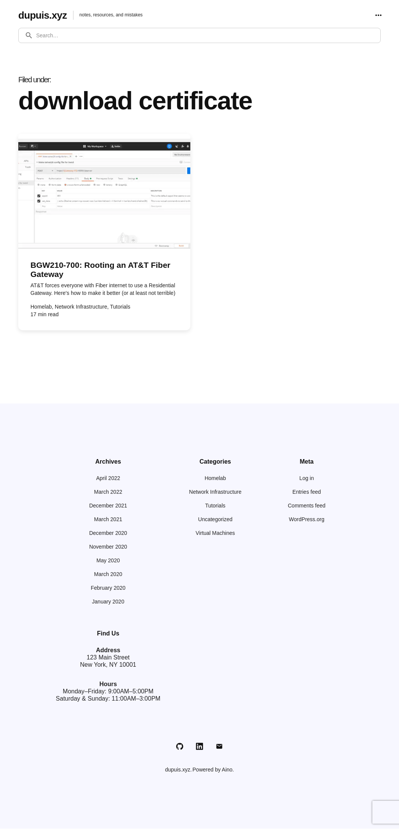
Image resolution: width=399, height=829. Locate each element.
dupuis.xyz (44, 15)
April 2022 (108, 478)
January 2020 (108, 602)
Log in (306, 478)
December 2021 (108, 506)
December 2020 (108, 533)
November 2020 (108, 547)
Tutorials (215, 506)
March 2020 (108, 574)
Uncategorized (215, 520)
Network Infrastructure (215, 492)
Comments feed (307, 506)
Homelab (215, 478)
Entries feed (306, 492)
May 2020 (108, 561)
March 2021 (108, 520)
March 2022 (108, 492)
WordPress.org (306, 520)
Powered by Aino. (213, 770)
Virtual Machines (215, 533)
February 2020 (108, 588)
